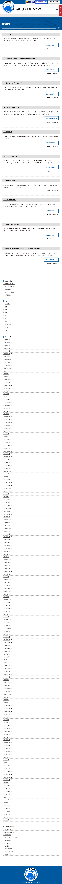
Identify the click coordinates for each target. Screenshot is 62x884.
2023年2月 (6, 445)
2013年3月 (6, 765)
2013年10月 (6, 745)
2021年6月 (6, 494)
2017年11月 (6, 605)
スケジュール (8, 324)
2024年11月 (6, 385)
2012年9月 (6, 782)
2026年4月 (6, 339)
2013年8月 (6, 751)
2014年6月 (6, 722)
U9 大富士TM (7, 843)
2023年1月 (6, 448)
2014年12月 (6, 705)
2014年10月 (6, 711)
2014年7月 (6, 720)
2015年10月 (6, 677)
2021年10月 (6, 485)
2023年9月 (6, 425)
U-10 (6, 312)
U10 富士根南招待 (8, 851)
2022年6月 (6, 468)
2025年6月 (6, 365)
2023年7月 (6, 431)
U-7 (6, 321)
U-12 (6, 306)
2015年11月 (6, 674)
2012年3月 (6, 800)
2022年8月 (6, 462)
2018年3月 (6, 594)
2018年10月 (6, 574)
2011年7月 (6, 814)
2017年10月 (6, 608)
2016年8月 (6, 648)
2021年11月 (6, 482)
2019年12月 (6, 534)
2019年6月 (6, 551)
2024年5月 (6, 402)
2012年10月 (6, 780)
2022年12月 (6, 451)
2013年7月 (6, 754)
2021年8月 (6, 488)
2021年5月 (6, 497)
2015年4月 (6, 694)
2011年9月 (6, 808)
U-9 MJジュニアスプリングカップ (12, 83)
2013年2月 (6, 768)
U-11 (6, 309)
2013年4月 (6, 762)
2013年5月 (6, 760)
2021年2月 (6, 505)
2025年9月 (6, 356)
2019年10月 (6, 539)
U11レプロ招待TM (8, 286)
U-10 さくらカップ (8, 34)
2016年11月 (6, 639)
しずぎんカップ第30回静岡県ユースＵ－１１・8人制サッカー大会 (21, 248)
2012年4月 (6, 797)
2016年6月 (6, 654)
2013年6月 (6, 757)
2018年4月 (6, 591)
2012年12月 (6, 774)
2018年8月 (6, 579)
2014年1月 (6, 737)
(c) (23, 882)
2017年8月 (6, 614)
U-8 (6, 318)
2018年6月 (6, 585)
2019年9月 (6, 542)
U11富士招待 (7, 289)
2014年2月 (6, 734)
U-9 (6, 315)
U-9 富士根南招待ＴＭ (9, 180)
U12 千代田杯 (7, 295)
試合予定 (7, 330)
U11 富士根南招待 (8, 848)
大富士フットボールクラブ (28, 8)
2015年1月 (6, 702)
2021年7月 (6, 491)
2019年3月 (6, 559)
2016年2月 (6, 665)
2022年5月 (6, 471)
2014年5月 (6, 725)
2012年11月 (6, 777)
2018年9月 (6, 577)
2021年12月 (6, 479)
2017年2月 (6, 631)
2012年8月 (6, 785)
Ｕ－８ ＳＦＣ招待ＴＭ (10, 156)
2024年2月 (6, 411)
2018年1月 (6, 599)
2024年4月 (6, 405)
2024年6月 (6, 399)
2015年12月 (6, 671)
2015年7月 (6, 685)
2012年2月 (6, 802)
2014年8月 (6, 717)
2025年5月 (6, 368)
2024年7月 (6, 396)
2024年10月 (6, 388)
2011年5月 (6, 817)
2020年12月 (6, 511)
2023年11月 (6, 419)
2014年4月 (6, 728)
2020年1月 (6, 531)
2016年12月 (6, 637)
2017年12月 (6, 602)
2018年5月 (6, 588)
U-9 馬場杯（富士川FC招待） (11, 224)
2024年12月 (6, 382)
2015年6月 (6, 688)
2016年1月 (6, 668)
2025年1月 (6, 379)
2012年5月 (6, 794)
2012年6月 (6, 791)
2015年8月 (6, 682)
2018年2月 (6, 597)
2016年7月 (6, 651)
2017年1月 (6, 634)
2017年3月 (6, 628)
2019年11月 (6, 537)
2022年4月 (6, 474)
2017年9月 (6, 611)
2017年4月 (6, 625)
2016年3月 (6, 662)
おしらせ (7, 327)
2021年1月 (6, 508)
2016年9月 (6, 645)
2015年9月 (6, 680)
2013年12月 (6, 740)
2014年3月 (6, 731)
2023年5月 (6, 436)
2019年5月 (6, 554)
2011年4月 (6, 820)
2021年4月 (6, 499)
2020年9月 (6, 519)
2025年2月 (6, 376)
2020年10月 (6, 516)
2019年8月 (6, 545)
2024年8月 (6, 394)
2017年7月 (6, 617)
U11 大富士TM (7, 854)
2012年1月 (6, 805)
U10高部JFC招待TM (9, 284)
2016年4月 (6, 659)
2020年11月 (6, 514)
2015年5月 (6, 691)
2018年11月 (6, 571)
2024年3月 (6, 408)
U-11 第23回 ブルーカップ (11, 107)
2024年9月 (6, 391)
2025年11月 (6, 351)
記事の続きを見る (50, 45)
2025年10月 (6, 354)
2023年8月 (6, 428)
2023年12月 (6, 416)
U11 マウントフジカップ (10, 292)
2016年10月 (6, 642)
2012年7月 (6, 788)
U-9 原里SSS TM (7, 132)
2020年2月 (6, 528)
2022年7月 (6, 465)
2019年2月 (6, 562)
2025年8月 (6, 359)
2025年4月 (6, 371)
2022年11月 (6, 454)
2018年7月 (6, 582)
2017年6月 (6, 619)
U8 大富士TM (7, 846)
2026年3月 (6, 342)
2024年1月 (6, 414)
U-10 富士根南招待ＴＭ (9, 199)
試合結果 (49, 49)
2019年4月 (6, 557)
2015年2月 (6, 699)
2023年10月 (6, 422)
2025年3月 (6, 373)
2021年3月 (6, 502)
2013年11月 (6, 742)
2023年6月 (6, 434)
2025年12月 (6, 348)
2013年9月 (6, 748)
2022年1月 (6, 476)
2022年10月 (6, 456)
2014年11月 (6, 708)
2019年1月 (6, 565)
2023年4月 (6, 439)
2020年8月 (6, 522)
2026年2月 (6, 345)
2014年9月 (6, 714)
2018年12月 (6, 568)
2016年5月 (6, 657)
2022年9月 (6, 459)
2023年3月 (6, 442)
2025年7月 (6, 362)
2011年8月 (6, 811)
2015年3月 (6, 697)
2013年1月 (6, 771)
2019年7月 (6, 548)
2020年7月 (6, 525)
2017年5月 (6, 622)
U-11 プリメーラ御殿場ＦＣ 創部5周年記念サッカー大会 (19, 58)
